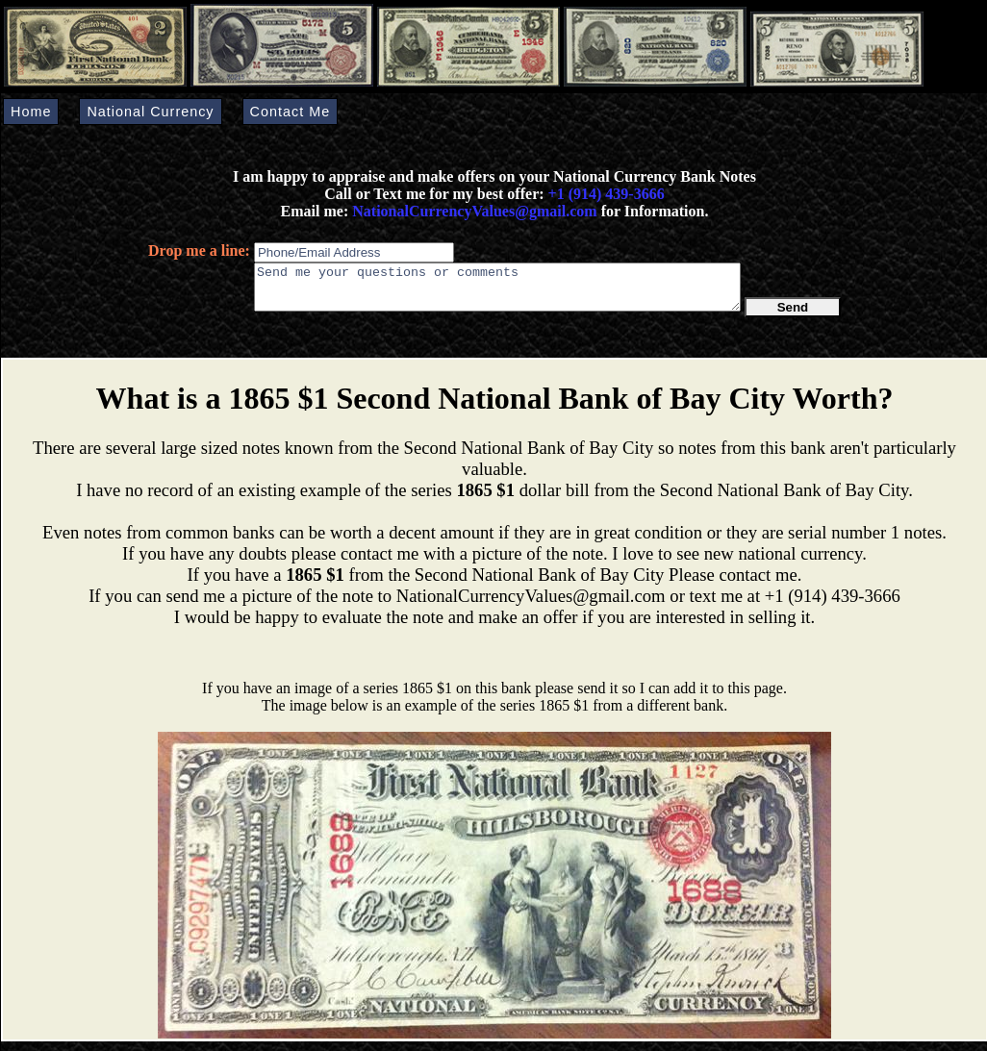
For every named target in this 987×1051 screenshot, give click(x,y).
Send (793, 316)
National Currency (150, 111)
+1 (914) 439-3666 (606, 194)
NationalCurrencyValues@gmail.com (472, 211)
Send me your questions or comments (497, 291)
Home (31, 111)
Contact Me (290, 111)
